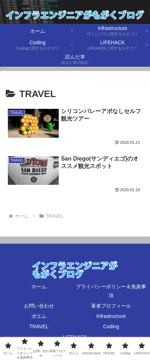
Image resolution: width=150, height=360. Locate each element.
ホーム (39, 286)
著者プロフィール (111, 306)
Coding (111, 326)
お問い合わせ (39, 306)
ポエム (39, 316)
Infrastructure (111, 316)
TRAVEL (38, 326)
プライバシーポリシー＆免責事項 (111, 291)
